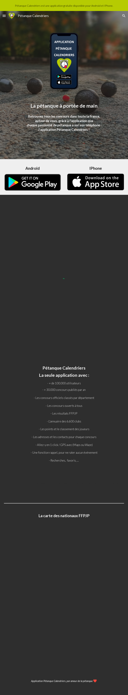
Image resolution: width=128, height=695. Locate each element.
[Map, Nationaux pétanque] (64, 598)
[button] (4, 15)
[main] (64, 105)
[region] (64, 5)
